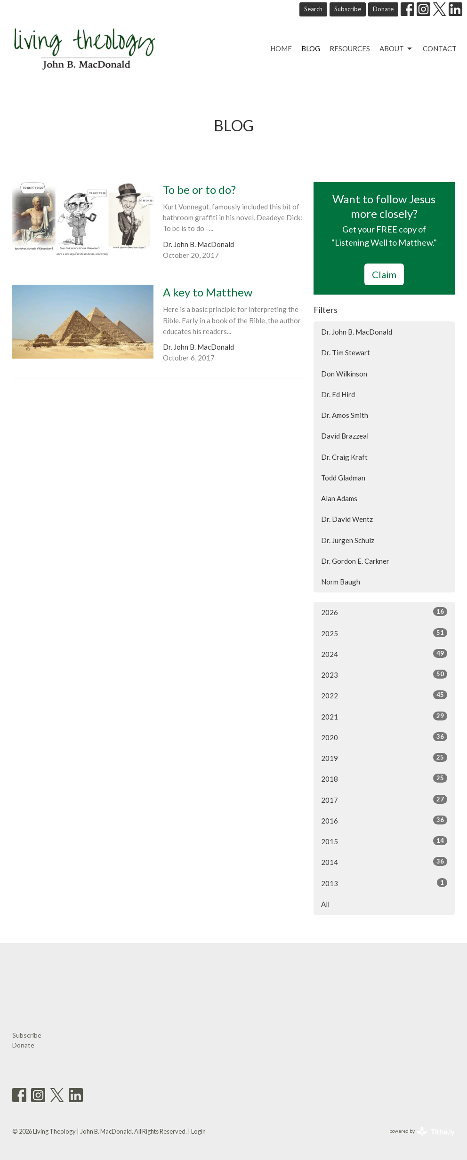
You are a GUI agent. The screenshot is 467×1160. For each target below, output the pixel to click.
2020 (384, 737)
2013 (384, 883)
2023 (384, 674)
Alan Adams (339, 498)
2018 (384, 778)
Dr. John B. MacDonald (356, 332)
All (325, 904)
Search (313, 9)
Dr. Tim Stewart (345, 352)
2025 (384, 633)
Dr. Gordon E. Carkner (355, 561)
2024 (384, 653)
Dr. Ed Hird (338, 394)
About (396, 49)
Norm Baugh (340, 581)
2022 (384, 695)
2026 (384, 611)
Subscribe (347, 9)
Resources (350, 48)
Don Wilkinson (344, 373)
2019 (384, 757)
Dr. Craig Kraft (344, 457)
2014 (384, 861)
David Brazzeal (345, 436)
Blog (310, 48)
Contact (440, 48)
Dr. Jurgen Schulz (347, 540)
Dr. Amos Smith (344, 415)
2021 (384, 716)
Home (281, 48)
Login (198, 1131)
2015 (384, 841)
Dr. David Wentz (347, 519)
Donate (383, 9)
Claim (384, 274)
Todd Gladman (343, 477)
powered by (422, 1131)
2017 (384, 799)
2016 (384, 820)
